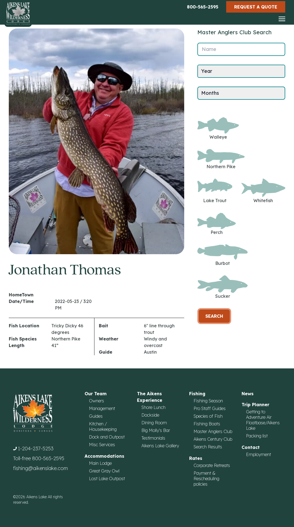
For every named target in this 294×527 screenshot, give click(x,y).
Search (214, 316)
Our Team (96, 393)
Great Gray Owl (104, 471)
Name (209, 49)
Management (102, 408)
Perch (216, 224)
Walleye (218, 128)
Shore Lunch (153, 407)
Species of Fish (208, 416)
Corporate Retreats (212, 465)
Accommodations (104, 456)
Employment (258, 454)
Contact (251, 447)
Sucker (222, 287)
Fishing (197, 393)
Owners (96, 400)
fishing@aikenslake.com (40, 468)
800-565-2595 (202, 7)
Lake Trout (214, 191)
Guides (96, 416)
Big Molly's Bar (155, 430)
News (248, 393)
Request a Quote (255, 7)
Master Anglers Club (213, 431)
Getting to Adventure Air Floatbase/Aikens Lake (263, 420)
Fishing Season (208, 400)
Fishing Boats (207, 423)
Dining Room (154, 422)
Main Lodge (100, 463)
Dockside (150, 415)
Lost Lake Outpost (107, 478)
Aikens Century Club (213, 439)
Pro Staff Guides (210, 408)
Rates (195, 458)
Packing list (257, 436)
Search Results (208, 446)
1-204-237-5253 (36, 448)
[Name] (241, 49)
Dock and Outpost (107, 437)
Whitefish (263, 191)
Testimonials (153, 438)
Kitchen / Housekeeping (103, 426)
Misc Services (102, 444)
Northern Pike (221, 159)
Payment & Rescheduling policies (206, 478)
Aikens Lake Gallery (160, 445)
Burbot (222, 255)
